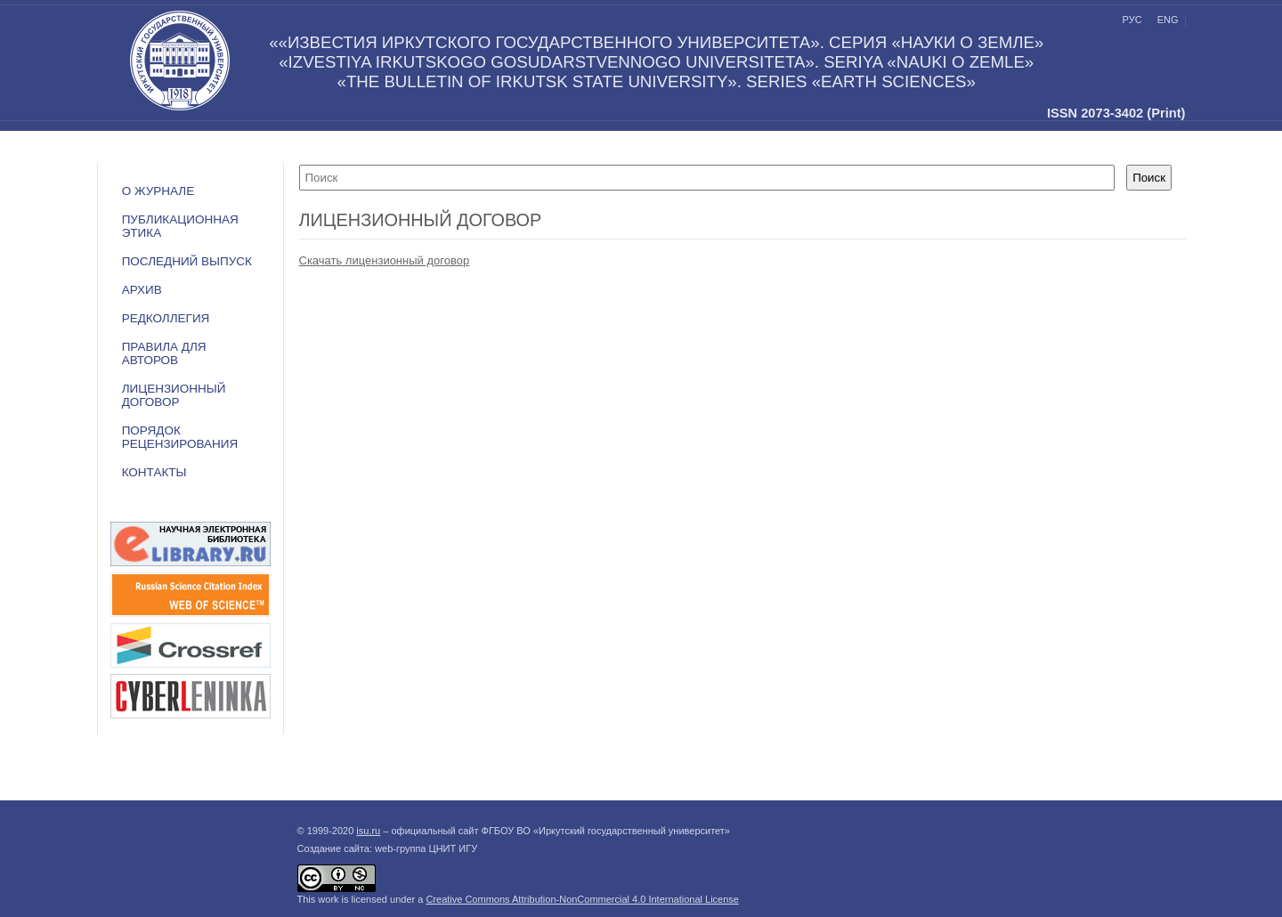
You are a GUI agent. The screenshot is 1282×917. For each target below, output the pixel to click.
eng (1168, 19)
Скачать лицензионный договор (384, 260)
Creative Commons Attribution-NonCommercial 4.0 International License (582, 899)
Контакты (154, 472)
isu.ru (368, 830)
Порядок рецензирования (180, 437)
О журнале (158, 191)
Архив (142, 289)
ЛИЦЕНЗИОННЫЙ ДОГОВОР (174, 395)
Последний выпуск (187, 261)
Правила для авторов (164, 353)
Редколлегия (166, 318)
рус (1132, 19)
